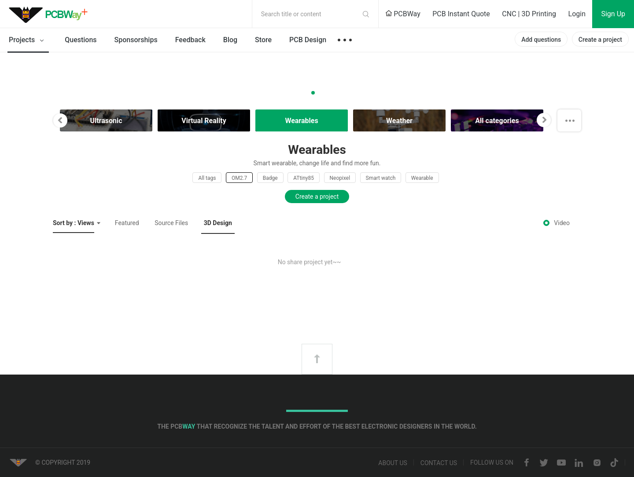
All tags (207, 178)
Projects (28, 40)
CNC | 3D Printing (529, 14)
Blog (230, 40)
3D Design (218, 222)
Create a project (600, 39)
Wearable (422, 178)
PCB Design (307, 40)
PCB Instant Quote (461, 14)
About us (392, 462)
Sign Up (613, 14)
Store (263, 40)
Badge (270, 178)
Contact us (438, 462)
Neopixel (340, 178)
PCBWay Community (50, 14)
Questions (80, 40)
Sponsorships (136, 40)
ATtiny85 (303, 178)
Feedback (190, 40)
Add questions (541, 39)
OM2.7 (239, 178)
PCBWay (402, 14)
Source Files (171, 222)
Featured (127, 222)
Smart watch (381, 178)
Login (577, 14)
